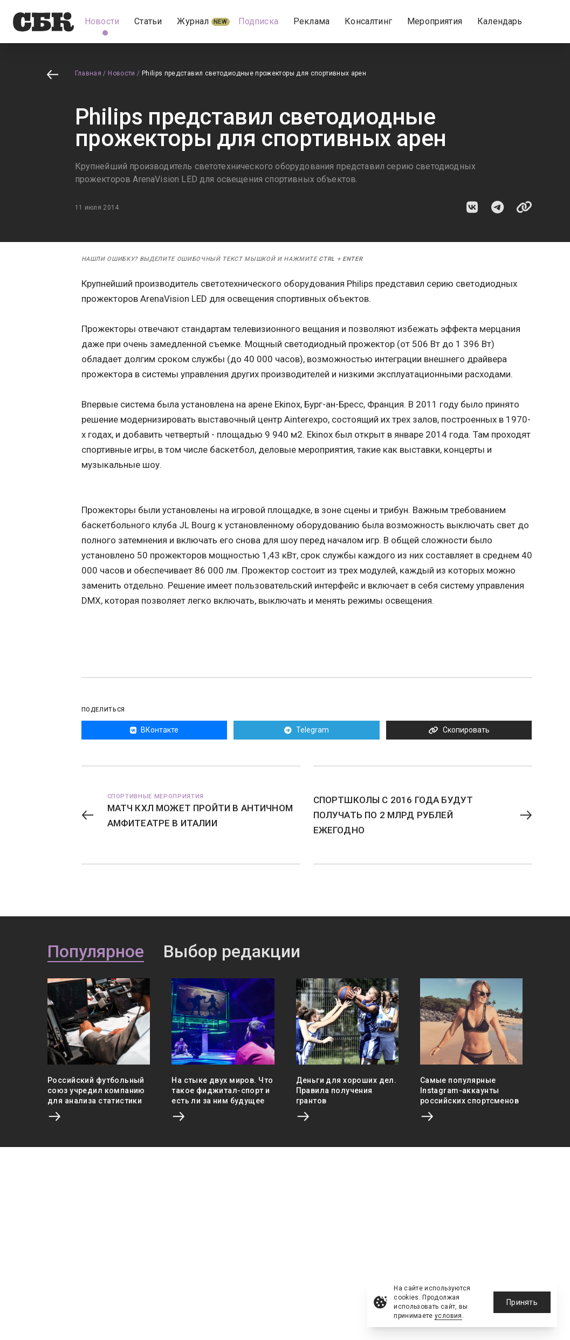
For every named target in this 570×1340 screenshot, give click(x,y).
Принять (522, 1302)
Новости (121, 73)
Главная (88, 73)
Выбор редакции (231, 952)
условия (448, 1316)
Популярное (95, 952)
